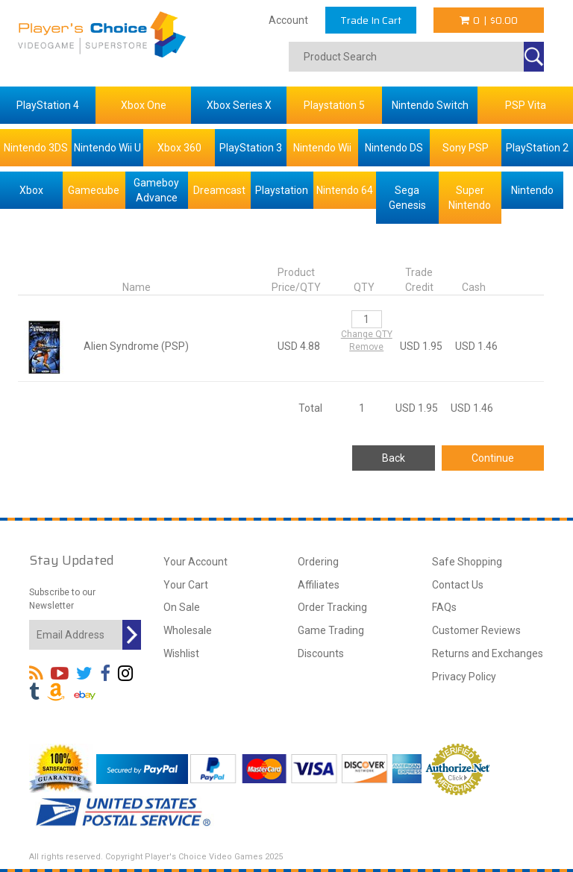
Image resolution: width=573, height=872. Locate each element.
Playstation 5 (334, 105)
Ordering (318, 562)
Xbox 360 (179, 148)
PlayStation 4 (47, 105)
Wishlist (181, 653)
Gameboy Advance (156, 190)
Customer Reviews (476, 630)
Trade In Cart (370, 20)
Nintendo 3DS (36, 148)
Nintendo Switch (430, 105)
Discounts (321, 653)
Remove (366, 347)
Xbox (31, 190)
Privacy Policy (464, 677)
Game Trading (331, 630)
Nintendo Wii (322, 148)
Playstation (281, 190)
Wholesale (187, 630)
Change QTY (366, 334)
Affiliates (318, 585)
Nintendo (532, 190)
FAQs (444, 607)
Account (288, 20)
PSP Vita (525, 105)
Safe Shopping (467, 562)
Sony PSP (465, 148)
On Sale (181, 607)
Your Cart (185, 585)
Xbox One (143, 105)
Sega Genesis (407, 197)
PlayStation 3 (250, 148)
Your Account (195, 562)
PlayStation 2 (537, 148)
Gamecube (93, 190)
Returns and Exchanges (487, 653)
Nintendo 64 (344, 190)
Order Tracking (332, 607)
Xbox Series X (239, 105)
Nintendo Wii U (107, 148)
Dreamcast (219, 190)
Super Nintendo (469, 197)
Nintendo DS (394, 148)
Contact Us (457, 585)
